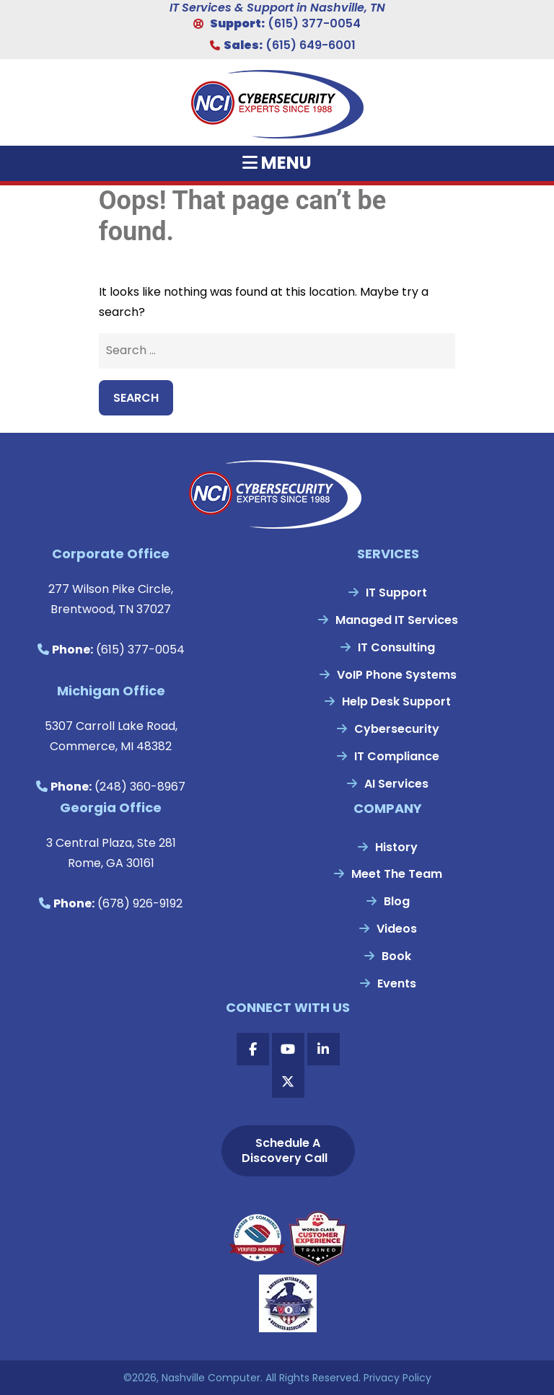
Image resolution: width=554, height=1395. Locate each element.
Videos (397, 928)
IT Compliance (396, 756)
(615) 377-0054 (314, 23)
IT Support (396, 592)
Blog (397, 901)
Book (396, 956)
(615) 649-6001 (310, 45)
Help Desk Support (396, 701)
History (396, 847)
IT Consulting (396, 647)
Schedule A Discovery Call (284, 1150)
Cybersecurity (396, 729)
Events (396, 983)
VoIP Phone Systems (397, 674)
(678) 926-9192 (140, 903)
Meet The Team (396, 874)
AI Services (396, 783)
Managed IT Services (396, 620)
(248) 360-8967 (139, 786)
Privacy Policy (397, 1377)
